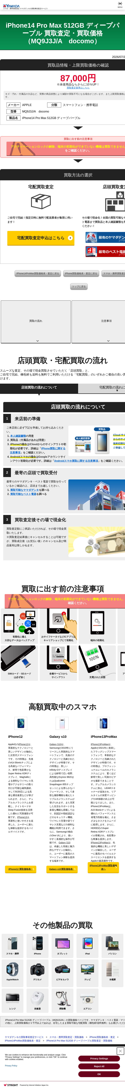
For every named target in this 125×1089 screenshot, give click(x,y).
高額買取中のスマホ (97, 304)
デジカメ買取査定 (9, 1035)
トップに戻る (79, 286)
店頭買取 (53, 1017)
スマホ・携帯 (12, 920)
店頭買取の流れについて (39, 353)
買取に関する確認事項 (60, 1024)
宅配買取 (53, 1021)
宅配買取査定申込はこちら (41, 238)
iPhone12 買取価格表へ (20, 835)
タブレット (62, 920)
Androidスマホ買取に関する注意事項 (76, 427)
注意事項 (58, 304)
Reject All (99, 1066)
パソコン (112, 920)
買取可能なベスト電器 (23, 460)
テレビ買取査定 (8, 1043)
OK (99, 1074)
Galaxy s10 (58, 703)
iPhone (37, 920)
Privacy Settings (99, 1058)
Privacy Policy (11, 1066)
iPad (87, 920)
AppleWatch (12, 945)
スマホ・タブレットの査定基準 (65, 1028)
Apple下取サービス (59, 1035)
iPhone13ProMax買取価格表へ (103, 833)
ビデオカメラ (62, 945)
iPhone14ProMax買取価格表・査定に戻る (37, 273)
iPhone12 (15, 703)
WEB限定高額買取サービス (63, 1039)
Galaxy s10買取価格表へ (62, 835)
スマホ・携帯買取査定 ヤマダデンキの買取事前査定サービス (25, 6)
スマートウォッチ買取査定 (13, 1032)
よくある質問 (55, 1032)
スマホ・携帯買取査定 (11, 1021)
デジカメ (37, 945)
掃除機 (62, 975)
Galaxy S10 (55, 710)
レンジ (12, 975)
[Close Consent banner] (120, 1051)
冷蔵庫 (112, 945)
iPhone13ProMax (104, 703)
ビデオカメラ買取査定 (11, 1039)
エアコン (87, 975)
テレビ (87, 945)
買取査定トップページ (11, 1017)
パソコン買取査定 (9, 1028)
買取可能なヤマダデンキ (24, 456)
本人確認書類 (18, 402)
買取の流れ (20, 304)
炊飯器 (37, 975)
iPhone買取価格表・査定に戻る (81, 273)
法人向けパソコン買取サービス (65, 1043)
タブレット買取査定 (10, 1024)
